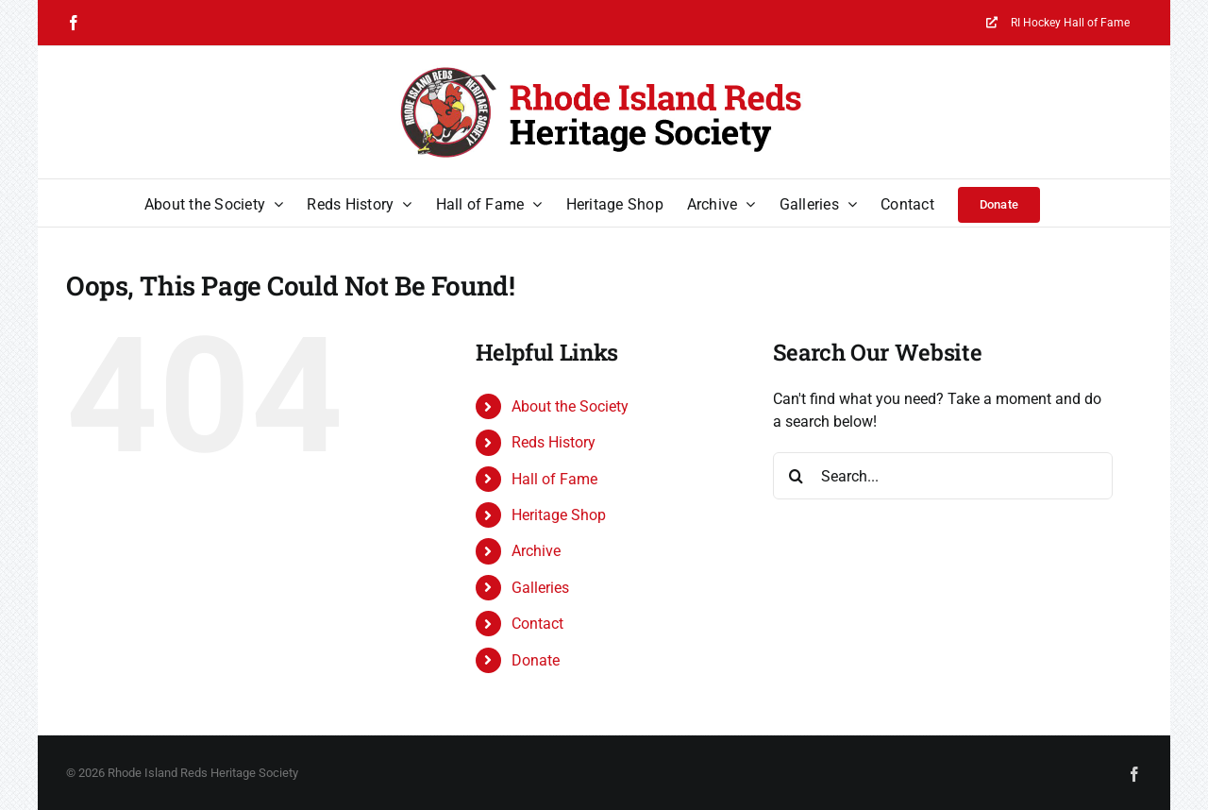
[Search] (796, 475)
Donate (536, 660)
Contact (537, 624)
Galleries (540, 588)
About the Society (570, 406)
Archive (536, 551)
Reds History (554, 442)
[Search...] (943, 475)
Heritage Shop (559, 515)
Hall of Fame (554, 479)
